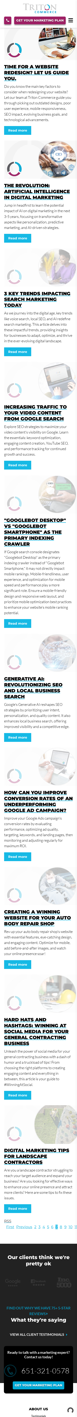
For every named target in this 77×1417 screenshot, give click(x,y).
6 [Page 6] (52, 1227)
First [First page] (10, 1227)
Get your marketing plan (38, 1385)
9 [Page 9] (65, 1227)
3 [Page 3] (39, 1227)
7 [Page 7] (56, 1227)
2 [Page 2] (35, 1227)
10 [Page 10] (70, 1227)
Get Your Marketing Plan (40, 20)
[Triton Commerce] (40, 12)
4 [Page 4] (44, 1227)
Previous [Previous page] (24, 1227)
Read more (17, 130)
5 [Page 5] (48, 1227)
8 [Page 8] (61, 1227)
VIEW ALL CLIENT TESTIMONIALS (37, 1335)
